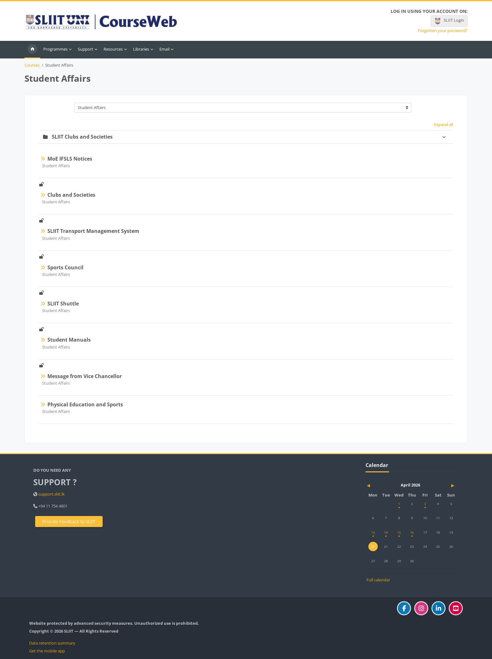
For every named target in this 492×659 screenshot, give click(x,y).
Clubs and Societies (71, 194)
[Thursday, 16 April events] (412, 532)
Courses (32, 65)
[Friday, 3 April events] (425, 504)
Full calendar (378, 580)
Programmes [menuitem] (55, 49)
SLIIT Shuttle (63, 303)
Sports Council (65, 267)
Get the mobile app (47, 651)
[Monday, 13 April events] (373, 532)
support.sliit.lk (51, 494)
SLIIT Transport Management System (93, 231)
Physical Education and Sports (85, 404)
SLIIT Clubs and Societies (82, 136)
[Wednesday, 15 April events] (399, 532)
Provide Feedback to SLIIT (68, 521)
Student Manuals (69, 339)
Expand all (443, 124)
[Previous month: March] (380, 485)
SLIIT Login (449, 21)
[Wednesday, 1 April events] (399, 504)
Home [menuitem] (32, 49)
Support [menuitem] (85, 49)
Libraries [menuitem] (141, 49)
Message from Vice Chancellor (84, 376)
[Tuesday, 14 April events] (386, 532)
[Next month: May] (443, 485)
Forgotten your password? (443, 30)
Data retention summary (52, 643)
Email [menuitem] (164, 49)
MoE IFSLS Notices (69, 158)
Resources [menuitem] (113, 49)
